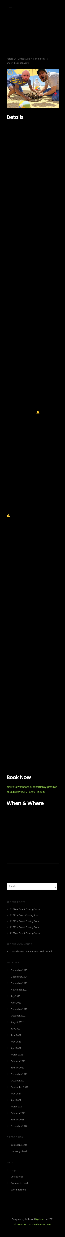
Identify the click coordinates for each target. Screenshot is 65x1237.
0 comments (39, 59)
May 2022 (16, 1042)
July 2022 (15, 1029)
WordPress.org (18, 1190)
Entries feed (17, 1177)
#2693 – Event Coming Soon (25, 927)
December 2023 (19, 983)
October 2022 (18, 1016)
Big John (39, 1219)
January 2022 (17, 1068)
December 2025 (19, 970)
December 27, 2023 (16, 36)
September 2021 (19, 1087)
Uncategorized (19, 1152)
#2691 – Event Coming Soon (24, 915)
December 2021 (19, 1074)
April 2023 (16, 1003)
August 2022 (17, 1022)
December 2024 (19, 977)
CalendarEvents (21, 63)
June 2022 (16, 1035)
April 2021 (16, 1100)
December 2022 (19, 1009)
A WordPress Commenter (23, 952)
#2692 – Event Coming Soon (25, 921)
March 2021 (17, 1107)
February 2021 (18, 1113)
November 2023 (19, 990)
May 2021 (16, 1094)
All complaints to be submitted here (32, 1225)
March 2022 (17, 1055)
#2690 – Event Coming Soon (25, 909)
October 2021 (18, 1081)
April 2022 (16, 1048)
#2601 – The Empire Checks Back (31, 47)
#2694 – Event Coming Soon (25, 933)
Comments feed (19, 1183)
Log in (14, 1170)
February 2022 (18, 1061)
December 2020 (19, 1126)
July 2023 (15, 996)
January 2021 (17, 1120)
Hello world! (46, 952)
